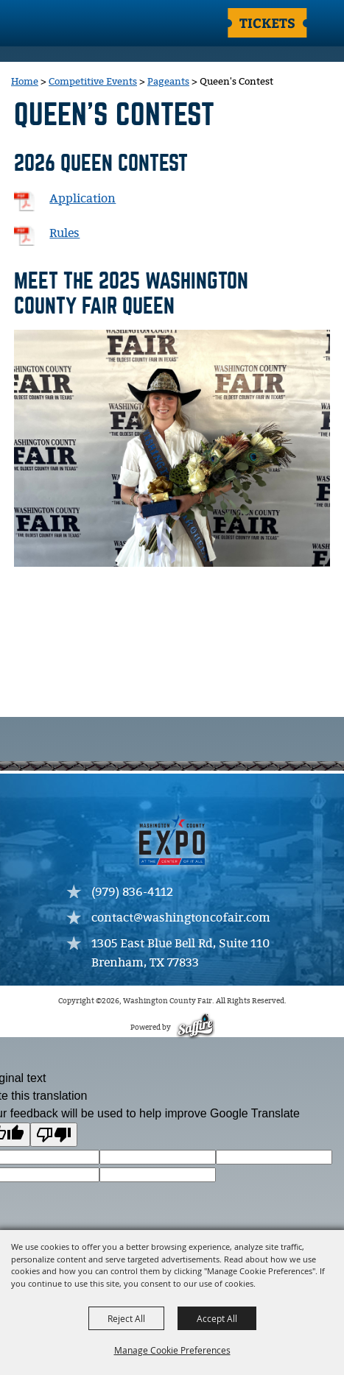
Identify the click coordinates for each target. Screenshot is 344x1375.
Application (82, 199)
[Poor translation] (53, 1135)
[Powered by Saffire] (194, 1028)
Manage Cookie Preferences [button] (172, 1350)
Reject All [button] (126, 1318)
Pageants (168, 82)
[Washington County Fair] (70, 24)
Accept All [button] (217, 1318)
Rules (64, 233)
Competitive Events (93, 82)
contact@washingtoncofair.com (180, 918)
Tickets (267, 22)
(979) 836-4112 (132, 892)
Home (24, 82)
